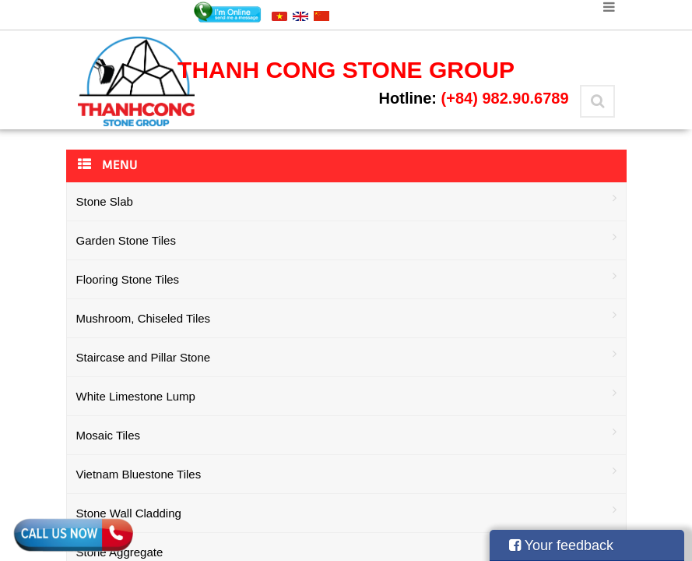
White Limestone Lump (346, 394)
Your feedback (561, 545)
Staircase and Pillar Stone (346, 356)
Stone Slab (346, 200)
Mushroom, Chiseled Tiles (346, 317)
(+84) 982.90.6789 (505, 98)
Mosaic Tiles (346, 433)
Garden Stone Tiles (346, 239)
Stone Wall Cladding (346, 511)
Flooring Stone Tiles (346, 278)
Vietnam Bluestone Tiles (346, 472)
